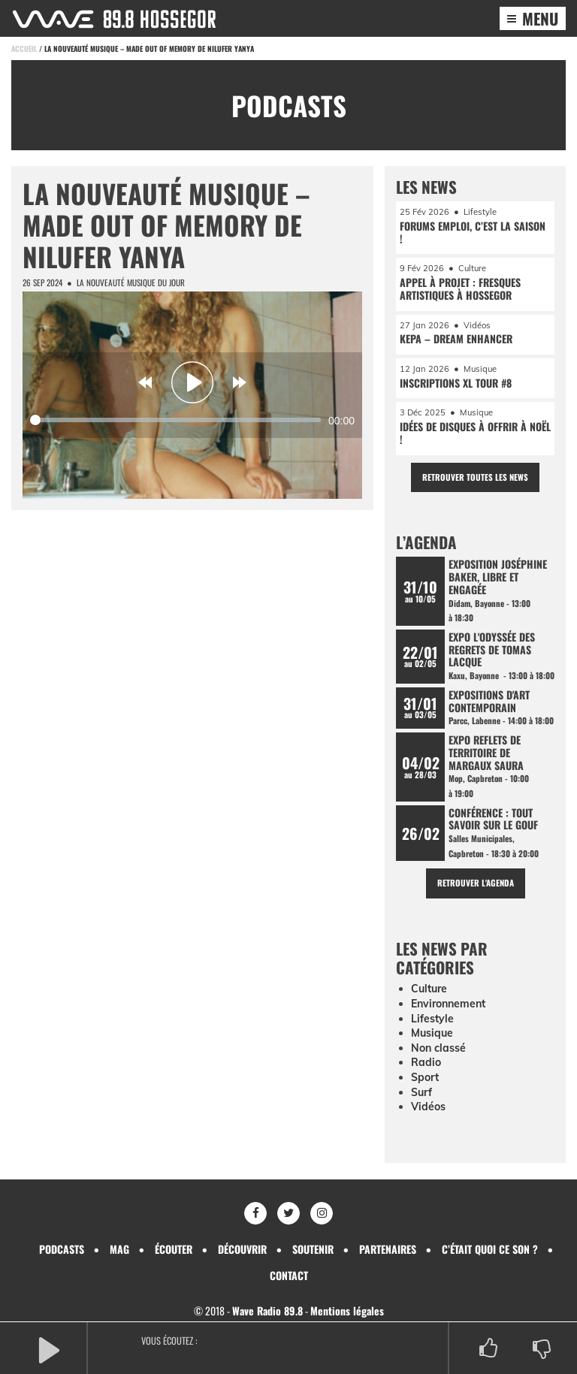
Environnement (448, 1003)
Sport (425, 1077)
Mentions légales (347, 1310)
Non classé (438, 1048)
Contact (289, 1275)
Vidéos (428, 1106)
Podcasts (61, 1249)
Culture (429, 988)
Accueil (24, 48)
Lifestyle (432, 1018)
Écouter (173, 1249)
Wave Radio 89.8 (267, 1310)
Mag (119, 1249)
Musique (432, 1033)
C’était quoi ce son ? (490, 1249)
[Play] (192, 382)
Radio (426, 1062)
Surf (421, 1092)
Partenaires (387, 1249)
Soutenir (313, 1249)
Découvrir (242, 1249)
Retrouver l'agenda (475, 883)
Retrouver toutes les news (475, 477)
